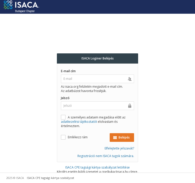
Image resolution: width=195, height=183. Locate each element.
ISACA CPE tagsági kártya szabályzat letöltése (97, 167)
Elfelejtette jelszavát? (119, 148)
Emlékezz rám (74, 137)
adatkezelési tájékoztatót (79, 121)
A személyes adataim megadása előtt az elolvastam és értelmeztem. (93, 121)
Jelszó (65, 98)
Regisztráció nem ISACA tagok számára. (105, 156)
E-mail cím (68, 71)
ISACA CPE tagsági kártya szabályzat (50, 178)
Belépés (121, 137)
